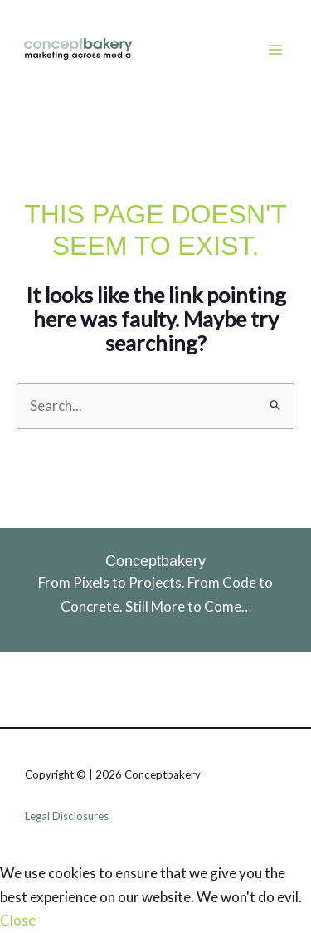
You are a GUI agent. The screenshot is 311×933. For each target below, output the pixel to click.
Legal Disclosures (67, 816)
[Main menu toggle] (276, 50)
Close (18, 920)
